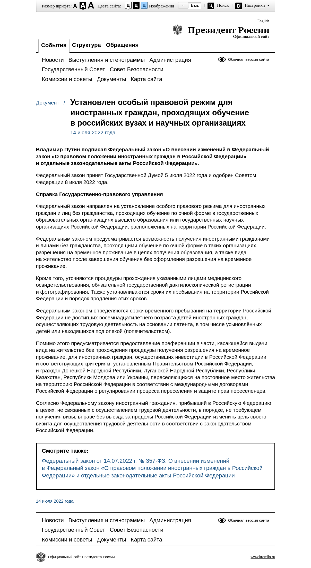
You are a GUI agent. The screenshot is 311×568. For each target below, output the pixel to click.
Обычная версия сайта (248, 59)
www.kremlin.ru (263, 557)
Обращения (122, 45)
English (263, 21)
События (54, 45)
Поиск (223, 5)
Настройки (255, 5)
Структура (86, 45)
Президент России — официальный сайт (221, 31)
